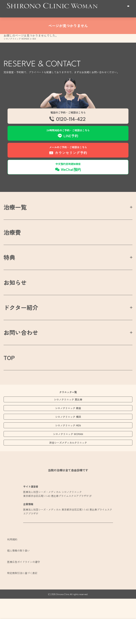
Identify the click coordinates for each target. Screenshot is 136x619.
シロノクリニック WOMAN (68, 434)
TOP (9, 357)
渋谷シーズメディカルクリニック (68, 442)
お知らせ (15, 282)
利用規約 (12, 539)
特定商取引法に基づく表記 (22, 573)
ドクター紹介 (21, 307)
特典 (9, 257)
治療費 (12, 232)
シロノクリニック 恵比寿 (68, 399)
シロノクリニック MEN (68, 425)
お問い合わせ (21, 332)
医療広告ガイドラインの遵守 (23, 562)
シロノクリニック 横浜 (68, 416)
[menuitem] (68, 116)
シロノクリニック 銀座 (68, 408)
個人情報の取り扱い (18, 550)
